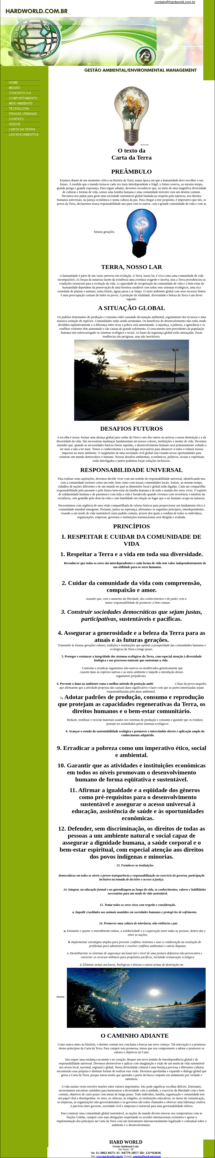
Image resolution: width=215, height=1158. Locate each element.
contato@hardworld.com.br (175, 2)
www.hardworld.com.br (109, 1156)
